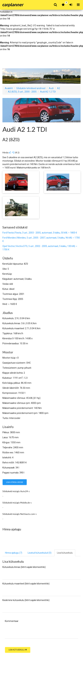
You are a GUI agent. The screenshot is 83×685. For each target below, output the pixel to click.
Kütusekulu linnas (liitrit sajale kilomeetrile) (24, 567)
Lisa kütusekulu (18, 650)
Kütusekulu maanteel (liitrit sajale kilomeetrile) (26, 583)
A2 (58, 88)
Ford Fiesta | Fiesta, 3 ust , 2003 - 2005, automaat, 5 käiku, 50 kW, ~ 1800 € (39, 232)
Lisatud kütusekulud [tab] (39, 552)
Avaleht (9, 88)
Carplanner (13, 5)
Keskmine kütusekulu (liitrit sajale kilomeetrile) (26, 600)
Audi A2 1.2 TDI (48, 91)
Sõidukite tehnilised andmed (30, 88)
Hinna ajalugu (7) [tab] (13, 552)
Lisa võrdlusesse (14, 482)
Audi (51, 88)
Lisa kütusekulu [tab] (65, 552)
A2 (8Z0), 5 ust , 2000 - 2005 (22, 91)
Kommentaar (11, 621)
